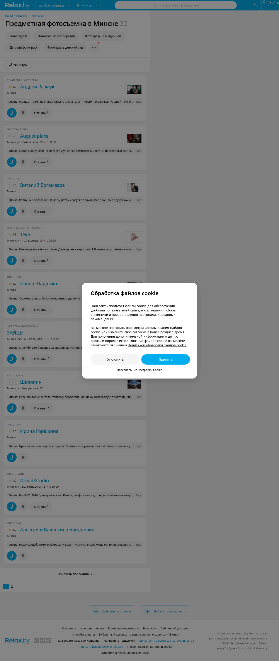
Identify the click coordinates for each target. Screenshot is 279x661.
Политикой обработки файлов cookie (157, 345)
